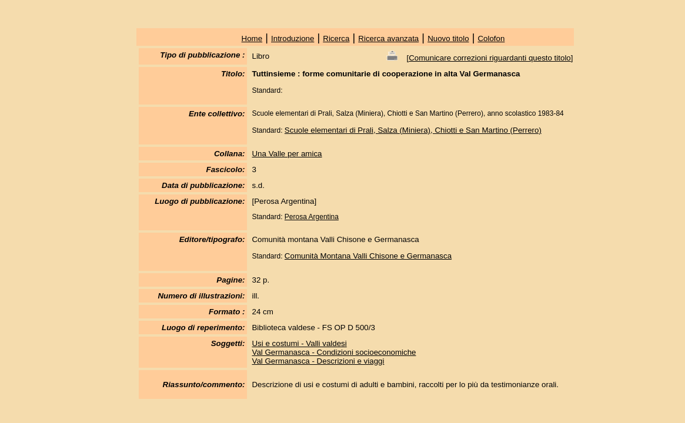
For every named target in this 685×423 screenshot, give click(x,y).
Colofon (490, 38)
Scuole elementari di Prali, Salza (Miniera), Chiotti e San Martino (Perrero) (413, 130)
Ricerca (336, 38)
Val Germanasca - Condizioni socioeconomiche (334, 352)
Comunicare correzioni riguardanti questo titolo (490, 57)
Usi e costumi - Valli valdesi (299, 343)
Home (252, 38)
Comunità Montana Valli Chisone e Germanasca (368, 255)
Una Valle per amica (287, 153)
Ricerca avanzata (388, 38)
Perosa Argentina (312, 217)
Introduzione (292, 38)
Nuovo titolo (448, 38)
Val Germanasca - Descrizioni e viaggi (318, 361)
